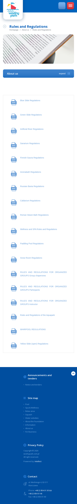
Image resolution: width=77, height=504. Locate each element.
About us (25, 30)
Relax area (30, 411)
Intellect (38, 461)
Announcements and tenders (40, 376)
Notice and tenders (33, 384)
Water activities (32, 418)
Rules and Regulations (41, 30)
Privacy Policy (36, 445)
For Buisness (30, 431)
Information (30, 425)
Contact (32, 476)
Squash (28, 414)
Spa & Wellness (32, 407)
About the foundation (34, 421)
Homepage (14, 30)
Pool (27, 404)
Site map (33, 398)
